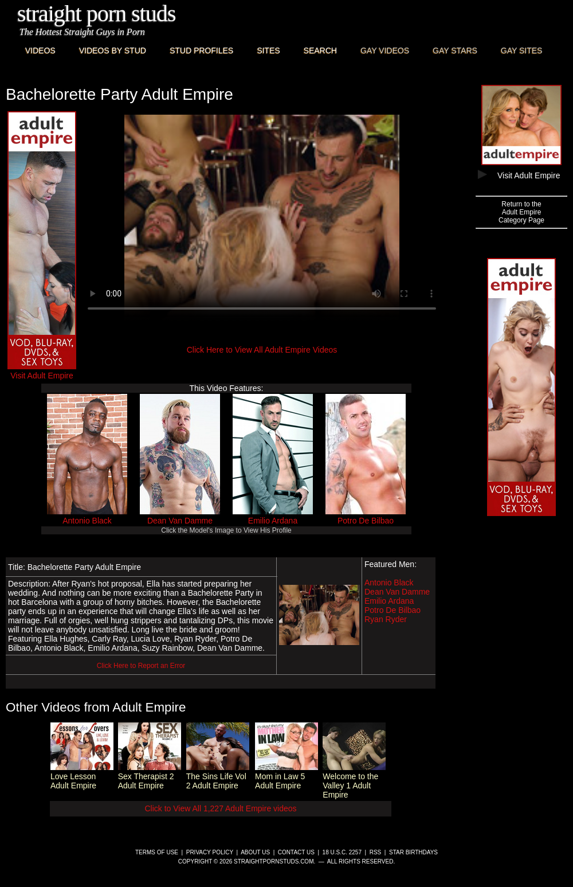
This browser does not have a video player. (262, 218)
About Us (255, 852)
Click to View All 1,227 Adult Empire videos (220, 808)
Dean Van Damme (180, 520)
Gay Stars (455, 50)
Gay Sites (522, 50)
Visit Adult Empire (41, 371)
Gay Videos (384, 50)
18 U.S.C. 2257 (342, 852)
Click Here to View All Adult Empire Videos (262, 349)
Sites (268, 50)
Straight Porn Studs (96, 13)
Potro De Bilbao (365, 520)
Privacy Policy (209, 852)
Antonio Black (87, 520)
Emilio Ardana (272, 520)
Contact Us (296, 852)
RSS (376, 852)
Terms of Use (156, 852)
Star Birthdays (413, 852)
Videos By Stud (112, 50)
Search (320, 50)
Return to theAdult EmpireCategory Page (521, 212)
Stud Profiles (201, 50)
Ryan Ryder (385, 619)
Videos (40, 50)
